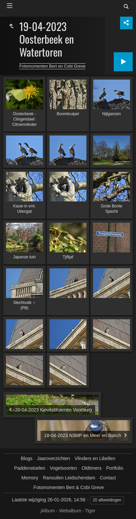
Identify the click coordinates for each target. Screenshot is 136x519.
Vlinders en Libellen (94, 458)
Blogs (27, 458)
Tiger (90, 510)
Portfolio (114, 468)
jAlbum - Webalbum (61, 510)
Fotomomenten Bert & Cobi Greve (69, 487)
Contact (108, 477)
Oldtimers (91, 468)
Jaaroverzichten (53, 458)
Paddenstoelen (29, 468)
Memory (30, 477)
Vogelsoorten (63, 468)
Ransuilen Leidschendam (69, 477)
